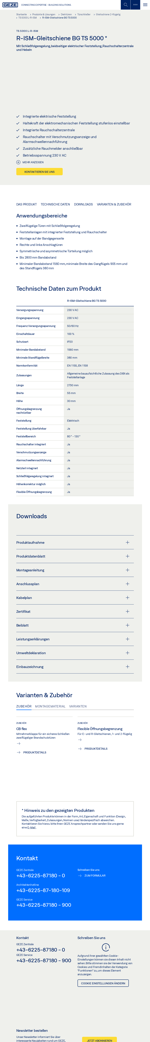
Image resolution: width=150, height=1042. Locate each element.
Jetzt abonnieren (99, 1024)
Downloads (83, 188)
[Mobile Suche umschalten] (125, 5)
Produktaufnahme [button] (72, 526)
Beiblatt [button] (72, 609)
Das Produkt (26, 188)
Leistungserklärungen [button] (72, 623)
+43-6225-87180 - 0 (40, 859)
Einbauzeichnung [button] (72, 650)
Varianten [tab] (78, 690)
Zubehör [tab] (24, 690)
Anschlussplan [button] (72, 568)
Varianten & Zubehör (114, 188)
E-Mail (31, 811)
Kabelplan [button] (72, 581)
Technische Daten (55, 188)
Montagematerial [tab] (50, 690)
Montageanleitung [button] (72, 554)
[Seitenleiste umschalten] (135, 5)
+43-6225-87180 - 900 (43, 889)
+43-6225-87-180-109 (43, 874)
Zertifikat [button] (72, 595)
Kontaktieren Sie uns (39, 155)
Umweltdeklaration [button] (72, 637)
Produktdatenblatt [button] (72, 540)
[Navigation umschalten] (145, 5)
